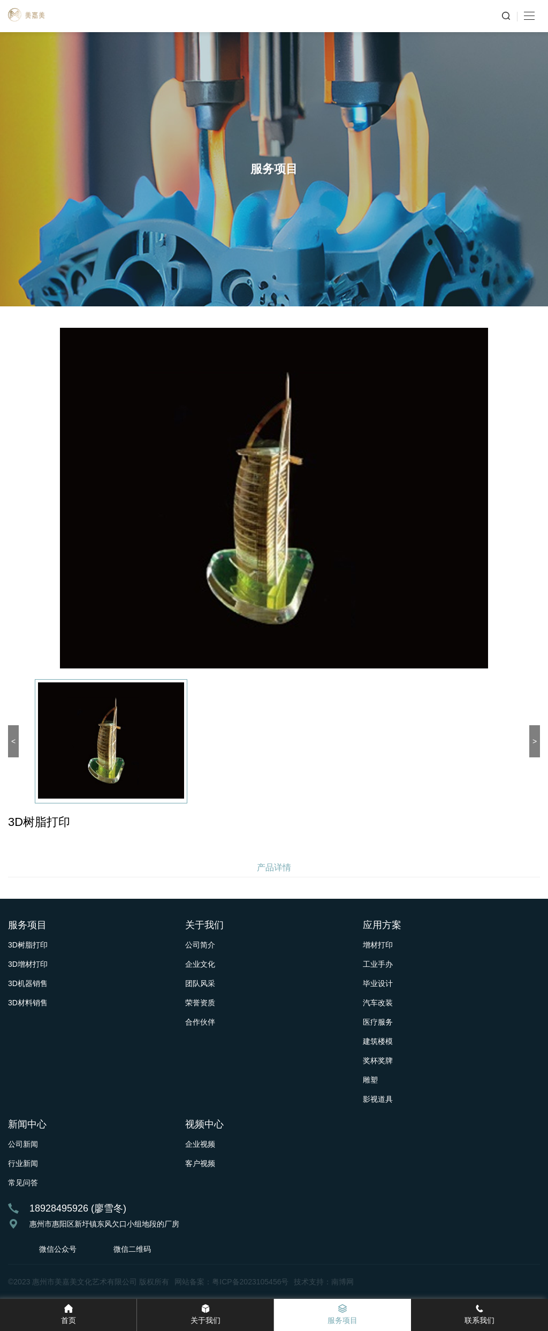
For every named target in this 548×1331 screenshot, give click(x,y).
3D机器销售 (28, 983)
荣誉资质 (200, 1002)
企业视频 (200, 1144)
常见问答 (23, 1182)
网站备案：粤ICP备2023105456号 (231, 1281)
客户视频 (200, 1163)
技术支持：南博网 (324, 1281)
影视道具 (378, 1099)
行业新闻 (23, 1163)
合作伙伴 (200, 1022)
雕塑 (370, 1080)
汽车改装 (378, 1002)
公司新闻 (23, 1144)
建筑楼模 (378, 1041)
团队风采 (200, 983)
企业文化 (200, 964)
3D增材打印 (28, 964)
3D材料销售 (28, 1002)
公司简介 (200, 945)
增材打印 (378, 945)
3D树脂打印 (28, 945)
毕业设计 (378, 983)
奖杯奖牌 (378, 1060)
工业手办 (378, 964)
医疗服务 (378, 1022)
